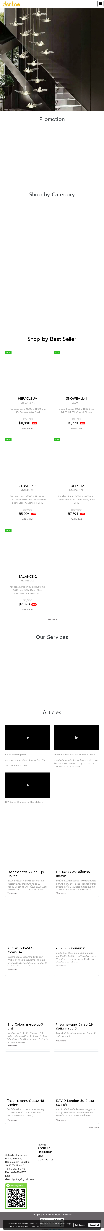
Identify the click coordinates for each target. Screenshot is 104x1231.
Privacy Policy (18, 1226)
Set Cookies (80, 1225)
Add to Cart (27, 428)
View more (12, 893)
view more (52, 619)
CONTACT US (46, 1160)
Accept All (94, 1225)
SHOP (41, 1156)
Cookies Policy (34, 1226)
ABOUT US (44, 1148)
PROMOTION (45, 1152)
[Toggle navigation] (100, 4)
